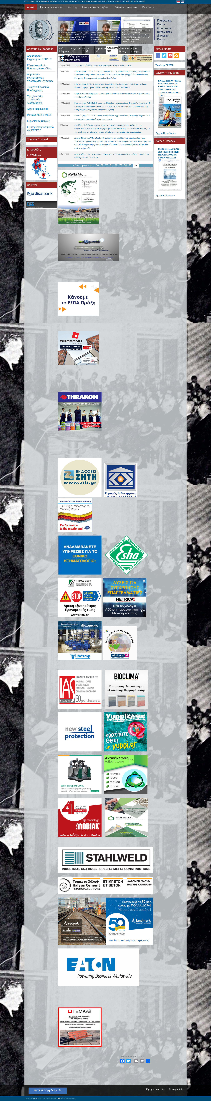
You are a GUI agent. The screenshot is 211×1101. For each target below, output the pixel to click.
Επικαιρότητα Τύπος (126, 50)
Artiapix (60, 1098)
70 (106, 165)
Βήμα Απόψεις (135, 50)
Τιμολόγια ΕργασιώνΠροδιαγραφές (38, 89)
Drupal (35, 1098)
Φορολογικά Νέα (101, 50)
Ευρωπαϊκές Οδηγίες (38, 121)
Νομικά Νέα (86, 50)
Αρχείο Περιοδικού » (166, 133)
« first (76, 165)
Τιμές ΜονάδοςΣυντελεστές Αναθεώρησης (35, 99)
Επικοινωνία (148, 7)
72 (116, 165)
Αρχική (30, 7)
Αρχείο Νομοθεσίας (37, 109)
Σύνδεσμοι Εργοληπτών (125, 7)
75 (130, 165)
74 (125, 165)
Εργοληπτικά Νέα (78, 50)
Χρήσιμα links (176, 1089)
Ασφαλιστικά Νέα (114, 51)
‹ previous (86, 165)
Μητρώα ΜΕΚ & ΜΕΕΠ (39, 115)
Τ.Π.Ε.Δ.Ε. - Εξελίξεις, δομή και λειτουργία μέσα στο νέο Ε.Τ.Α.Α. (103, 65)
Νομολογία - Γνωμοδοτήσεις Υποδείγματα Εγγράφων (40, 77)
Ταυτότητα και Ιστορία (51, 7)
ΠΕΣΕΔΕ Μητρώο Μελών (48, 1090)
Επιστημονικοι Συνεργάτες (95, 7)
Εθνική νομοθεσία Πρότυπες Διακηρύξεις (39, 67)
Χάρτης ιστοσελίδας (155, 1089)
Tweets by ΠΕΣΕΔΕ (165, 65)
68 (97, 165)
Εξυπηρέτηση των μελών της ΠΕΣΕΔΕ (40, 129)
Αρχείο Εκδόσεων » (165, 195)
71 (111, 165)
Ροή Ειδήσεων (64, 50)
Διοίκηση (72, 7)
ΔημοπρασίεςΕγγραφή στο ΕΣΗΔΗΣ (39, 58)
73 (120, 165)
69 (102, 165)
